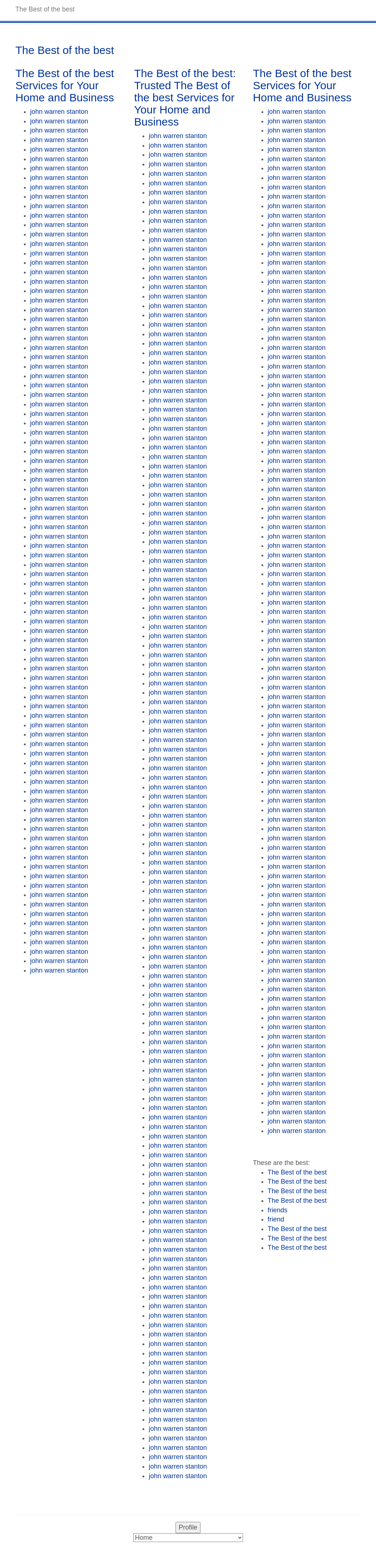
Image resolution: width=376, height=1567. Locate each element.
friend (276, 1219)
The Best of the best (297, 1172)
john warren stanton (59, 111)
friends (278, 1210)
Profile (187, 1527)
